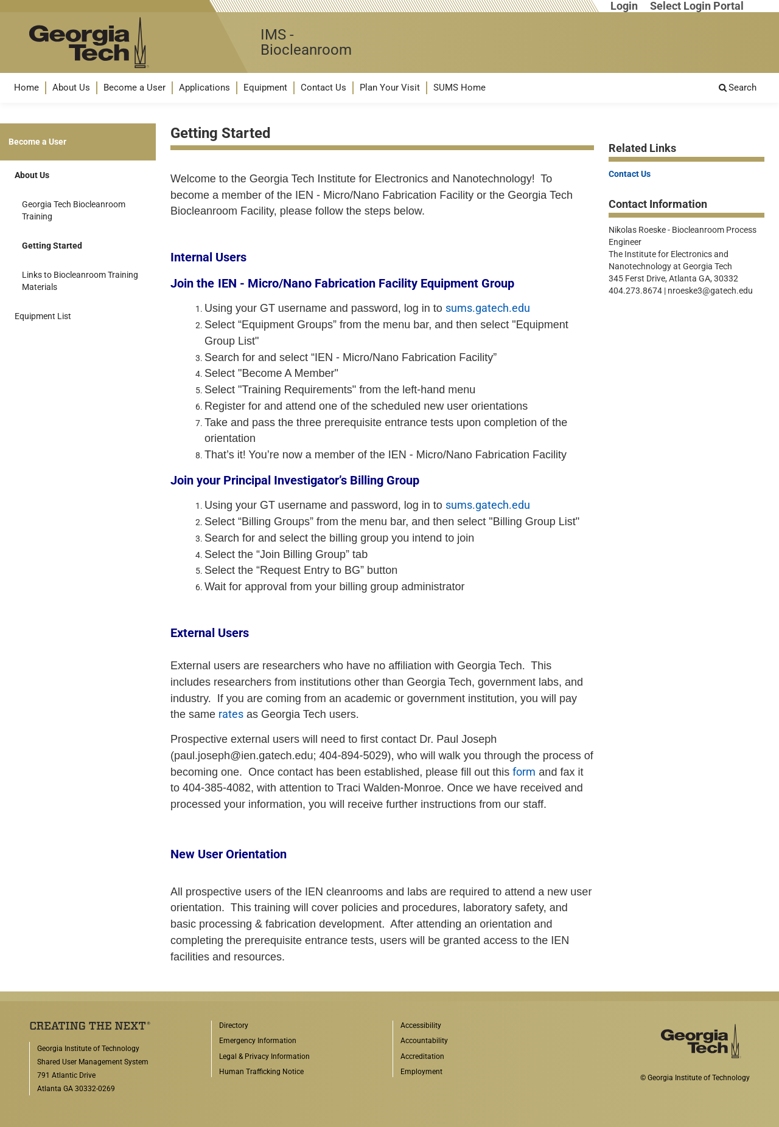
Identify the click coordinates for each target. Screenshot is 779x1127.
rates (230, 714)
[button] (26, 88)
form (524, 771)
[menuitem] (26, 88)
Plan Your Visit (390, 87)
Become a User (134, 87)
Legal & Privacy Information (264, 1056)
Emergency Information (257, 1040)
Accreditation (422, 1056)
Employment (421, 1071)
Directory (233, 1025)
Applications (204, 87)
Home (26, 87)
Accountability (424, 1040)
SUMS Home (459, 87)
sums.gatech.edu (487, 308)
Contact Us (323, 87)
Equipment (265, 87)
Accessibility (420, 1025)
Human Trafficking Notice (261, 1071)
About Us (71, 87)
